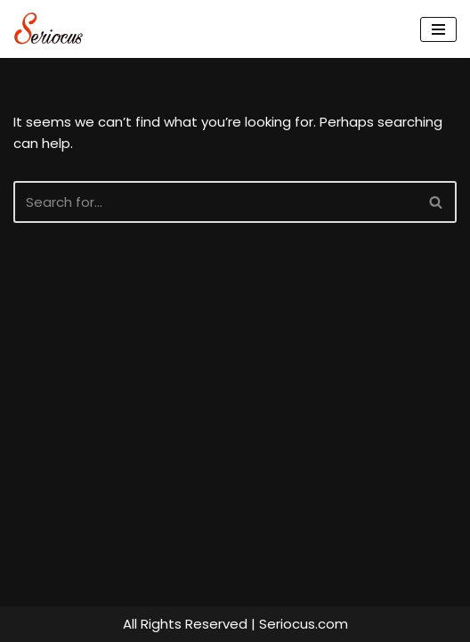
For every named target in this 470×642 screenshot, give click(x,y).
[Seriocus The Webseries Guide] (53, 28)
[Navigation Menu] (438, 29)
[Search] (215, 202)
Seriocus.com (303, 623)
